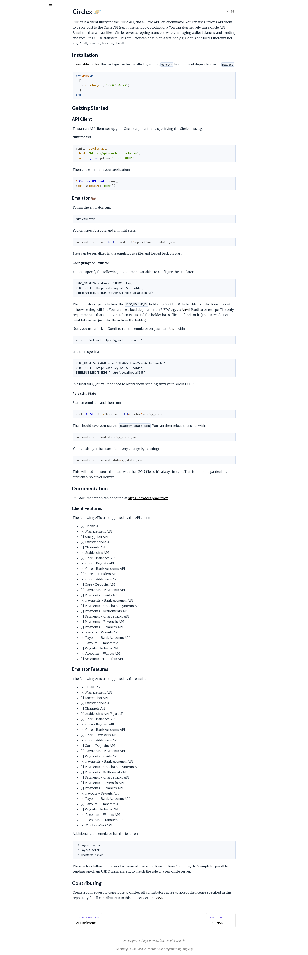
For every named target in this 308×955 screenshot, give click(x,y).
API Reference (13, 39)
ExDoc (162, 949)
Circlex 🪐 (10, 45)
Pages (8, 27)
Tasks (41, 27)
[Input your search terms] (29, 5)
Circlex (10, 15)
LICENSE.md (188, 898)
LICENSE (9, 73)
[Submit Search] (5, 6)
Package (172, 941)
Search (210, 940)
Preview (183, 941)
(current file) (196, 941)
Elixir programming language (204, 949)
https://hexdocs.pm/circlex (177, 498)
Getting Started (17, 56)
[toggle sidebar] (53, 6)
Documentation (17, 61)
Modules (23, 27)
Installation (13, 51)
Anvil (215, 310)
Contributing (14, 66)
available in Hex (117, 64)
